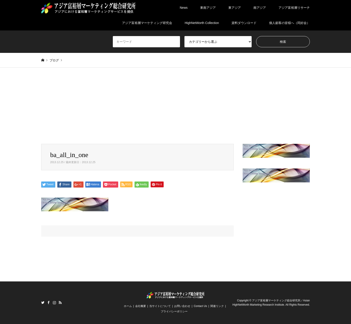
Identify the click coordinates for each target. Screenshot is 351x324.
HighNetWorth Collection (202, 23)
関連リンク (217, 306)
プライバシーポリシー (174, 311)
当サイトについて (160, 306)
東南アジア (208, 7)
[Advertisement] (175, 110)
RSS (60, 302)
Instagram (54, 302)
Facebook (48, 302)
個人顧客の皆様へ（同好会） (289, 23)
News (184, 7)
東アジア (234, 7)
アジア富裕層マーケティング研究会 (147, 23)
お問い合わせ (182, 306)
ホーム (128, 306)
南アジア (259, 7)
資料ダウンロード (244, 23)
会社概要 (140, 306)
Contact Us (200, 306)
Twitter (42, 302)
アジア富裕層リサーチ (294, 7)
